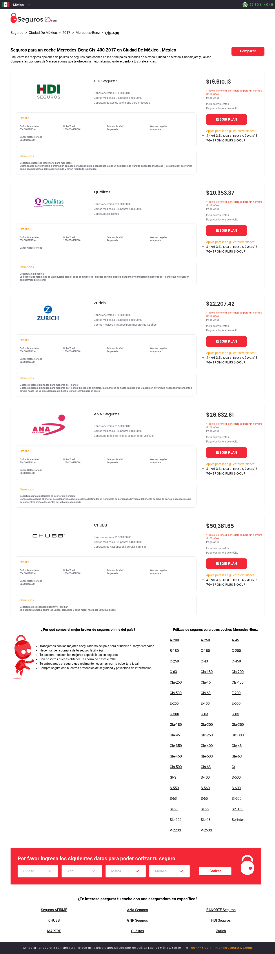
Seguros (17, 33)
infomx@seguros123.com (233, 948)
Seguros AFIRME (54, 910)
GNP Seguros (137, 920)
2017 (66, 33)
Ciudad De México (43, 33)
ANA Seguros (137, 910)
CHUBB (54, 920)
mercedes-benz (88, 33)
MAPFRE (54, 931)
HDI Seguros (221, 920)
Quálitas (137, 931)
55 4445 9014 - (203, 948)
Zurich (221, 931)
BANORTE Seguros (221, 910)
